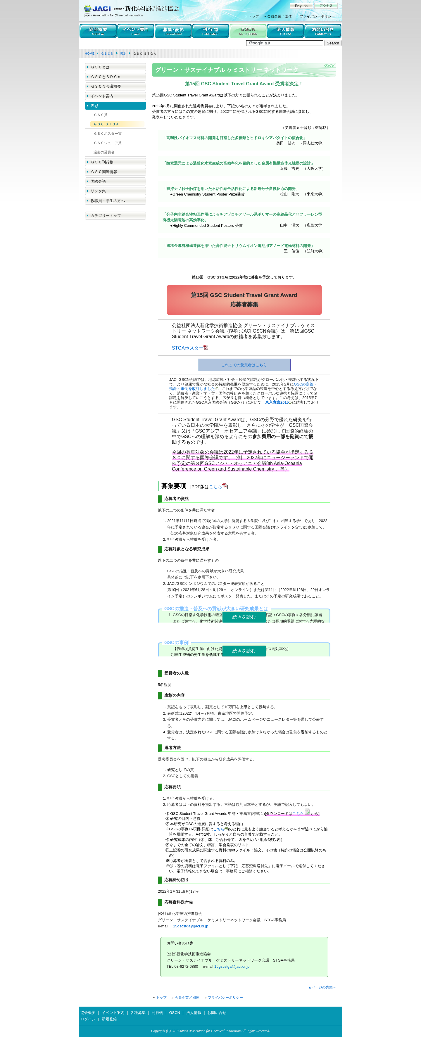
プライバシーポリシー (317, 16)
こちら (215, 486)
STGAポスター (187, 347)
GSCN (174, 1012)
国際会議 (98, 181)
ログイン (88, 1019)
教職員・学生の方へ (108, 200)
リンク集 (98, 191)
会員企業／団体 (279, 16)
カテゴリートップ (106, 215)
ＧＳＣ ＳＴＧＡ (106, 124)
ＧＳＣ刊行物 (102, 162)
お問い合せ (216, 1012)
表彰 (94, 105)
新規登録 (109, 1019)
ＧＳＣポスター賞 (108, 134)
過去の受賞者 (104, 152)
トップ (254, 16)
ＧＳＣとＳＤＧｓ (106, 77)
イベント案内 (102, 96)
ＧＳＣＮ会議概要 (106, 86)
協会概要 (88, 1012)
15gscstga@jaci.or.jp (190, 926)
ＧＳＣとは (100, 67)
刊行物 (157, 1012)
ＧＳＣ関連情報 (104, 172)
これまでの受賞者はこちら (244, 365)
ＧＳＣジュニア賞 (108, 143)
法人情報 (193, 1012)
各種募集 (138, 1012)
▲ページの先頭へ (322, 987)
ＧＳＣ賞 (101, 115)
